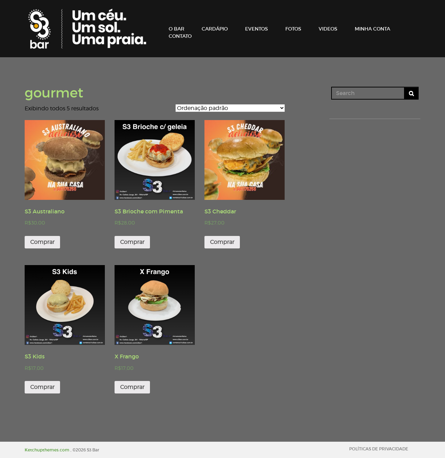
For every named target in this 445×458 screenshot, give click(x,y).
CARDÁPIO (215, 29)
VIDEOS (328, 29)
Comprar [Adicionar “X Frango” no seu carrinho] (132, 387)
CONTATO (180, 36)
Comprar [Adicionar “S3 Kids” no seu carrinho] (42, 387)
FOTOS (293, 29)
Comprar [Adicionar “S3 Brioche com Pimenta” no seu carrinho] (132, 242)
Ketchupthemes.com (47, 449)
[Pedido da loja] (230, 108)
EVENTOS (256, 29)
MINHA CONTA (372, 29)
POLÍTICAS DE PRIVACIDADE (378, 448)
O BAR (176, 29)
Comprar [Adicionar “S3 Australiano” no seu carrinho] (42, 242)
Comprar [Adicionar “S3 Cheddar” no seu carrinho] (222, 242)
